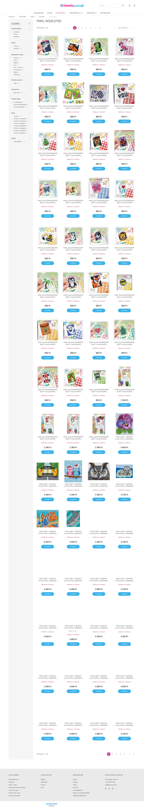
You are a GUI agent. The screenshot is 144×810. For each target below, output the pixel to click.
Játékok (32, 18)
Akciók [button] (16, 36)
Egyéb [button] (16, 74)
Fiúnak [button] (17, 48)
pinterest (113, 790)
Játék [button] (17, 85)
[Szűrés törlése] (29, 25)
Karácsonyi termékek (14, 797)
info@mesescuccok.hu (111, 787)
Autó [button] (16, 62)
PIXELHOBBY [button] (19, 143)
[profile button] (130, 5)
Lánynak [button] (18, 50)
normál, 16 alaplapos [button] (21, 123)
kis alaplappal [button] (19, 104)
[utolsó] (99, 29)
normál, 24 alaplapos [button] (21, 130)
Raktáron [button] (16, 38)
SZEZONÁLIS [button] (91, 13)
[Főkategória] (12, 18)
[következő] (96, 29)
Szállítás (75, 784)
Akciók (49, 13)
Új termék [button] (16, 34)
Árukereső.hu (52, 807)
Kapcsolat (75, 789)
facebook (105, 790)
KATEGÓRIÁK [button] (60, 13)
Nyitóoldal (11, 784)
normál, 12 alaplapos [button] (21, 120)
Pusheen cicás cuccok (14, 795)
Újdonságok (39, 13)
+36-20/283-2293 (110, 784)
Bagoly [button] (17, 64)
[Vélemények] (73, 633)
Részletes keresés (13, 781)
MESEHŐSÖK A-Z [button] (76, 13)
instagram (109, 790)
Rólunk (75, 781)
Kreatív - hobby (13, 787)
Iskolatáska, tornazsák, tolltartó (17, 789)
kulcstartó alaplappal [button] (21, 106)
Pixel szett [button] (18, 94)
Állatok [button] (17, 60)
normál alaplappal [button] (21, 109)
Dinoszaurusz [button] (18, 72)
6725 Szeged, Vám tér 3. (111, 781)
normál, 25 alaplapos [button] (21, 132)
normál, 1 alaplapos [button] (21, 125)
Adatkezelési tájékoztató (79, 797)
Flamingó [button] (17, 76)
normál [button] (17, 118)
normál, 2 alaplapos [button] (21, 135)
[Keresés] (112, 5)
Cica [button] (16, 67)
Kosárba (47, 76)
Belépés (43, 781)
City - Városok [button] (19, 69)
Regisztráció (44, 784)
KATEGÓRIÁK (22, 18)
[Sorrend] (126, 29)
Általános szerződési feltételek (81, 795)
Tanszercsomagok (13, 792)
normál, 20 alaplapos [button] (21, 128)
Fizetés (75, 787)
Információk (105, 13)
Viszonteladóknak (77, 792)
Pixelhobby (42, 18)
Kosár (42, 789)
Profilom (43, 787)
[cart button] (134, 5)
